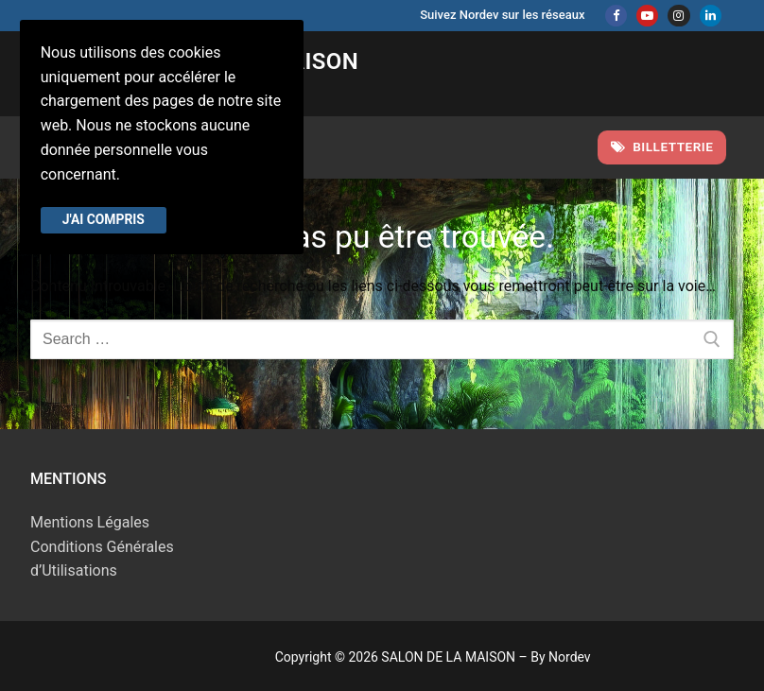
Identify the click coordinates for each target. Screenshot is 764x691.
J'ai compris (103, 219)
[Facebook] (616, 15)
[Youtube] (647, 15)
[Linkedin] (710, 15)
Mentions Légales (89, 522)
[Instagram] (678, 15)
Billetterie (662, 146)
